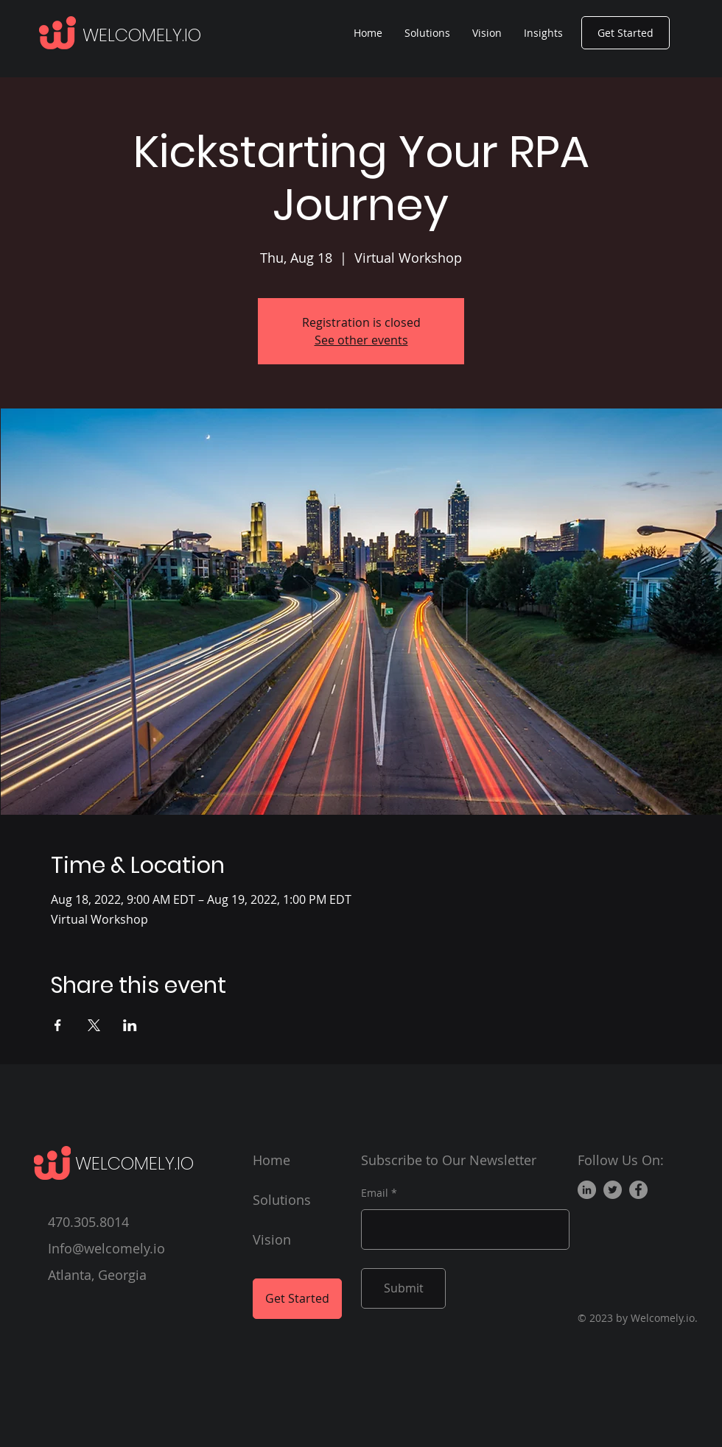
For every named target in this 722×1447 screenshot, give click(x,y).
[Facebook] (638, 1190)
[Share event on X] (94, 1025)
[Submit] (403, 1288)
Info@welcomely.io (106, 1248)
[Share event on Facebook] (58, 1025)
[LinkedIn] (587, 1190)
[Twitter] (612, 1190)
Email (374, 1193)
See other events (361, 340)
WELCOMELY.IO (142, 35)
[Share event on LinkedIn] (130, 1025)
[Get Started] (625, 32)
